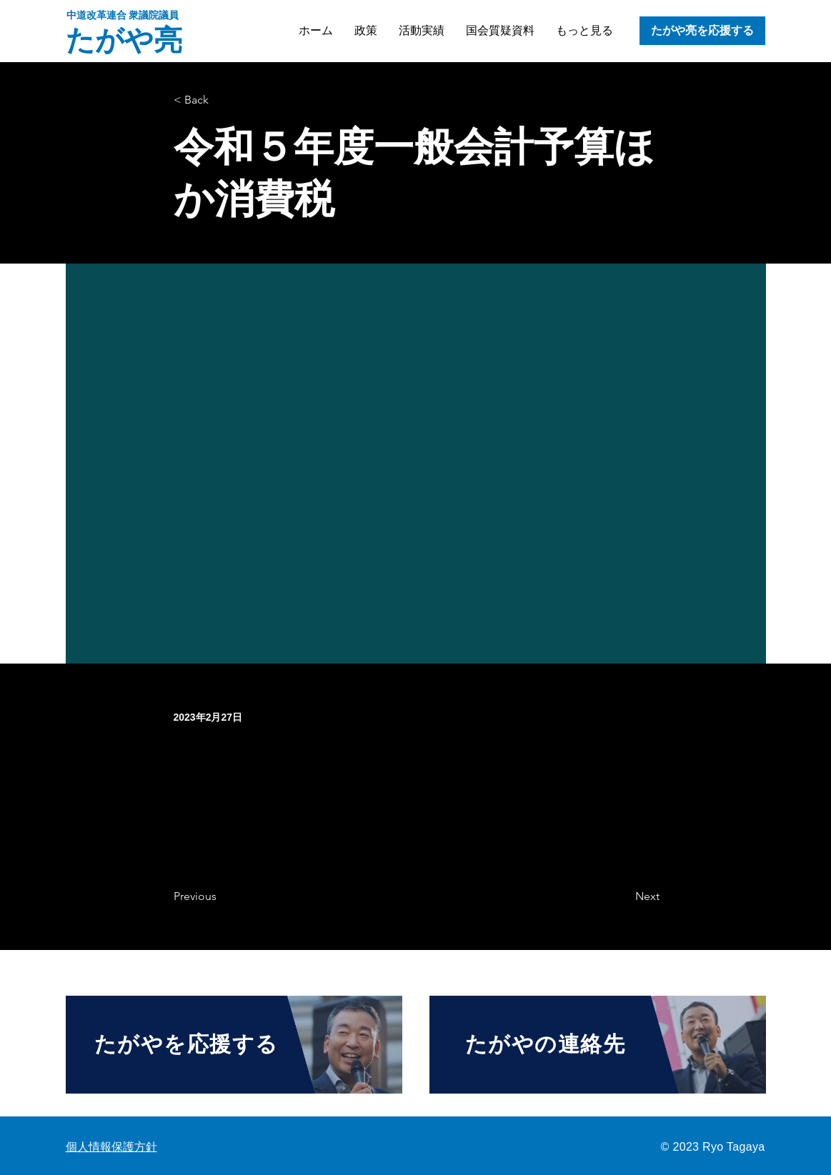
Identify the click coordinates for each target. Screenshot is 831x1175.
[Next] (624, 896)
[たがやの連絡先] (597, 1045)
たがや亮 (124, 40)
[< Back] (221, 100)
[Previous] (221, 896)
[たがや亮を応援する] (702, 30)
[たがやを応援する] (234, 1045)
